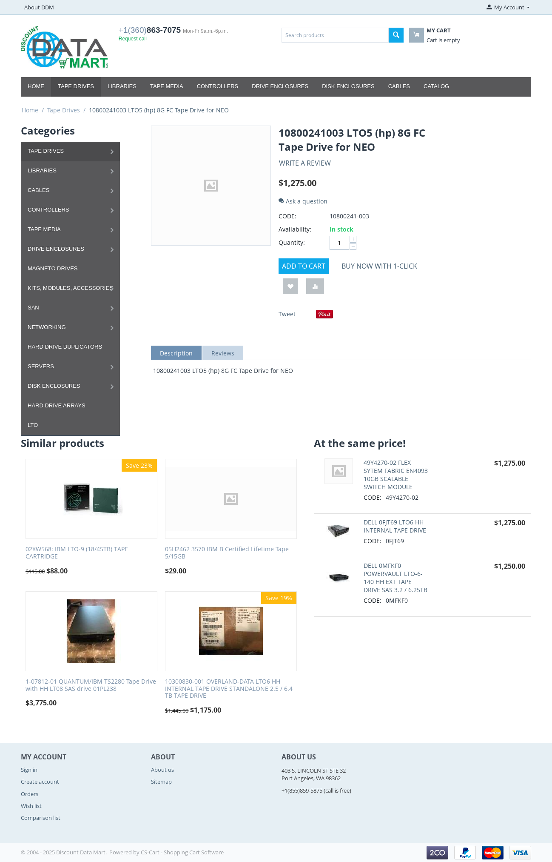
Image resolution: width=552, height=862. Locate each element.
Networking (47, 327)
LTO (33, 425)
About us (162, 769)
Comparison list (40, 818)
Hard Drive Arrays (56, 405)
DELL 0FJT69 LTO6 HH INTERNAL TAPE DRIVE (395, 526)
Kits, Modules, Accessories (70, 288)
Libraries (122, 86)
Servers (41, 366)
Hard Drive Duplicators (65, 347)
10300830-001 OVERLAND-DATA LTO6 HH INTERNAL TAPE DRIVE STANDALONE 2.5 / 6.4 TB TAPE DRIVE (229, 688)
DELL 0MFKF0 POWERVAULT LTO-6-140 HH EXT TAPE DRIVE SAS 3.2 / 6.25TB (395, 577)
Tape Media (166, 86)
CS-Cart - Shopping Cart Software (182, 852)
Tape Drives (76, 86)
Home (36, 86)
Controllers (218, 86)
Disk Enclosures (348, 86)
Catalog (436, 86)
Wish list (31, 806)
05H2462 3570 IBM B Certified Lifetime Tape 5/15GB (227, 553)
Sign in (29, 769)
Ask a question (303, 201)
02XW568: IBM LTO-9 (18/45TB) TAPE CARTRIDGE (77, 553)
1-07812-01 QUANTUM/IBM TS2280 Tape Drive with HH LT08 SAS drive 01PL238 (91, 685)
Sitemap (161, 781)
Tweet (287, 314)
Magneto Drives (53, 268)
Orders (29, 794)
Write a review (305, 163)
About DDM (39, 7)
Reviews (222, 353)
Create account (40, 781)
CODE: (287, 216)
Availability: (295, 229)
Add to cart (303, 266)
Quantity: (292, 242)
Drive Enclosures (280, 86)
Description (176, 353)
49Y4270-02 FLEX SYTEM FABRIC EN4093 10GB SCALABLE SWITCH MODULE (396, 474)
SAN (33, 307)
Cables (399, 86)
